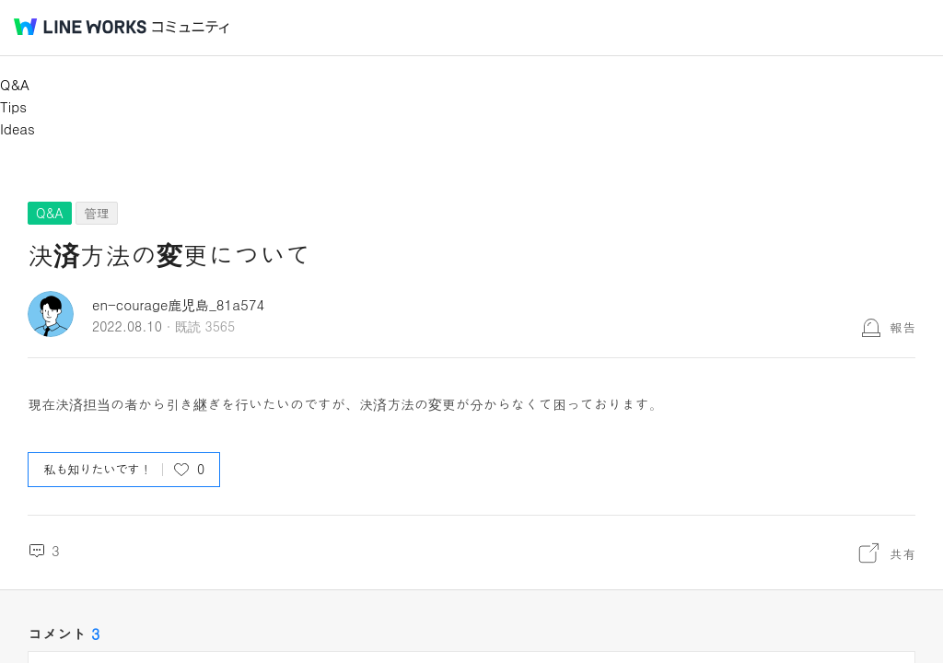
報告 (902, 327)
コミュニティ (190, 27)
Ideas (17, 128)
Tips (13, 106)
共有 (902, 553)
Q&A (14, 84)
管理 (97, 213)
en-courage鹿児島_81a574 (178, 304)
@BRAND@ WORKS (80, 26)
